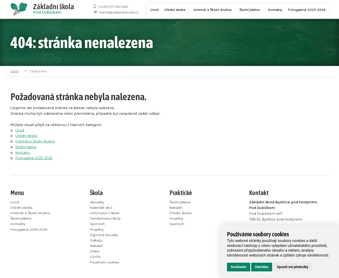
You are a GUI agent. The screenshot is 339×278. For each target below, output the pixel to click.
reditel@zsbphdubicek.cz (118, 12)
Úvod (151, 10)
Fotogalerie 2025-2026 (307, 10)
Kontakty (275, 10)
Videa (94, 253)
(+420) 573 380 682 (113, 6)
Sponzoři (98, 225)
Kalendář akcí (101, 208)
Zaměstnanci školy (106, 219)
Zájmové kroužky (105, 236)
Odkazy (96, 242)
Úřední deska (175, 10)
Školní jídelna (251, 10)
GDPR (95, 259)
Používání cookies (105, 264)
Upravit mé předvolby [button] (292, 267)
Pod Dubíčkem (53, 9)
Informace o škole (105, 213)
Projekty (97, 230)
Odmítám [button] (262, 267)
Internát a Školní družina (213, 10)
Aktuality (97, 202)
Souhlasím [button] (238, 267)
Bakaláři (96, 247)
